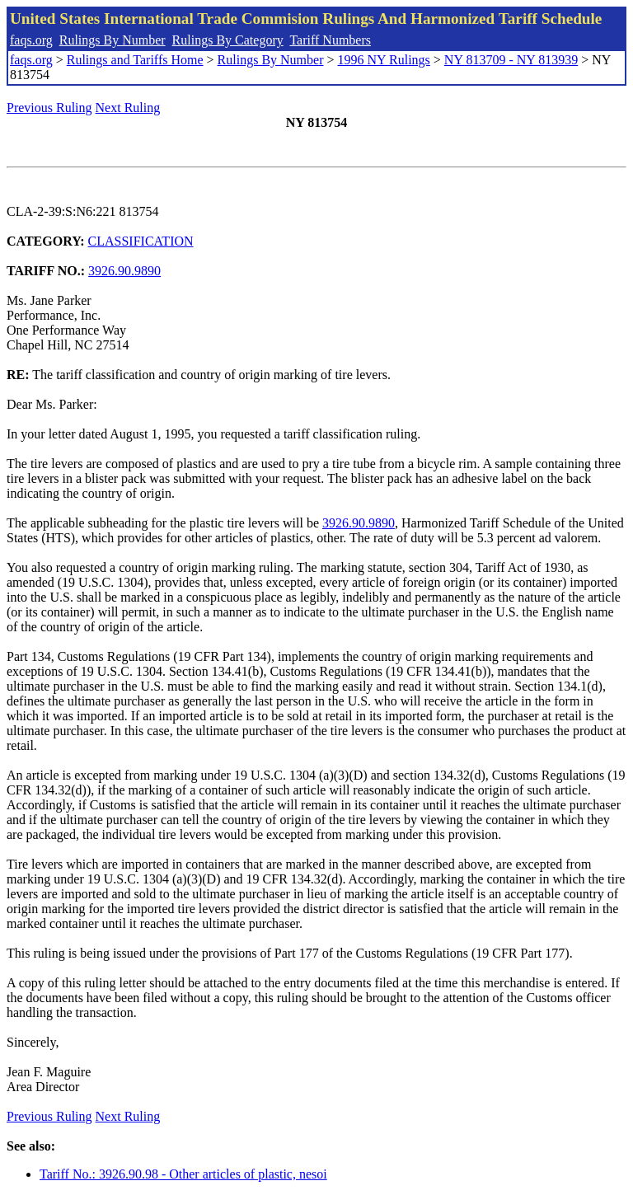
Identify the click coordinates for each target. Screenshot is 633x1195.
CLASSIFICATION (141, 241)
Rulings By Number (112, 40)
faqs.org (31, 40)
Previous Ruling (49, 108)
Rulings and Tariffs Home (135, 60)
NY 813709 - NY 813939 (511, 60)
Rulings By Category (228, 40)
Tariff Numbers (330, 40)
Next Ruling (128, 108)
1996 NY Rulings (384, 60)
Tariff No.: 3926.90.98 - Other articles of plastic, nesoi (183, 1174)
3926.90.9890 (124, 271)
